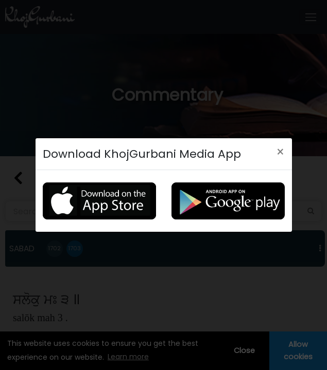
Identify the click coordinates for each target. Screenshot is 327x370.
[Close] (280, 152)
